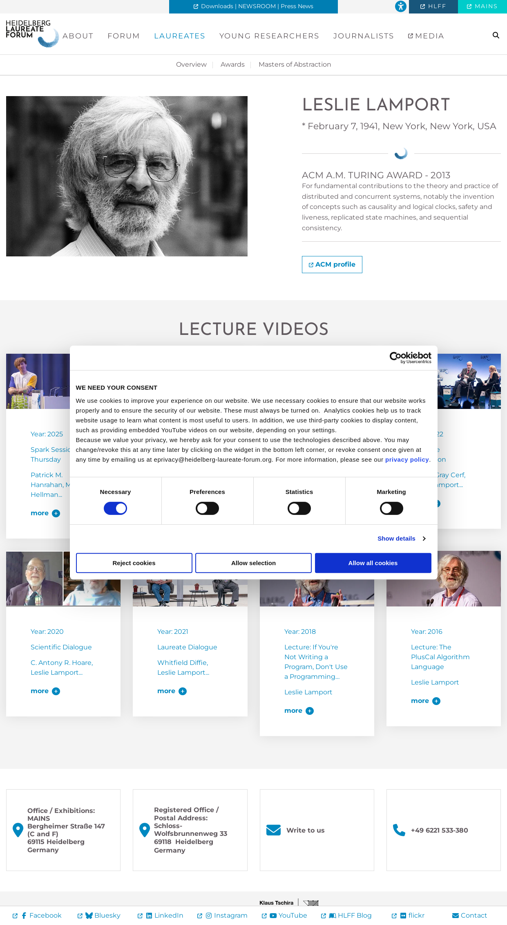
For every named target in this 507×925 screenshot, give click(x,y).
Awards (233, 64)
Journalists (363, 35)
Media (428, 35)
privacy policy (407, 459)
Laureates (179, 35)
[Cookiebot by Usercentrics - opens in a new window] (395, 358)
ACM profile (335, 264)
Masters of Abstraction (295, 64)
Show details (396, 538)
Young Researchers (269, 35)
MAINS (485, 6)
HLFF (436, 6)
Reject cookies (133, 562)
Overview (191, 64)
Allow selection (253, 562)
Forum (123, 35)
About (78, 35)
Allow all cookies (373, 562)
